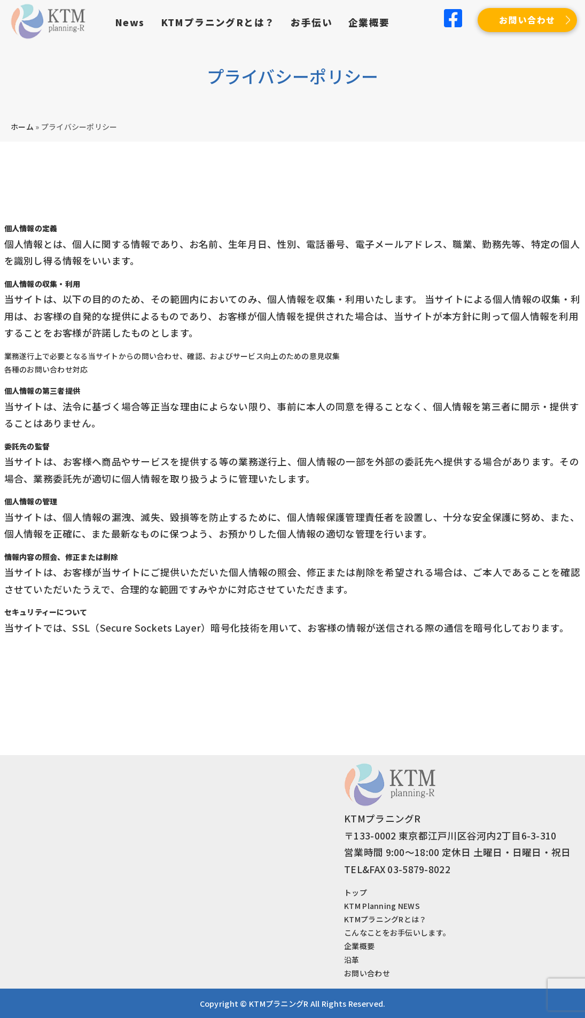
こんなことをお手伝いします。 (397, 932)
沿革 (352, 959)
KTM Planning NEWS (382, 905)
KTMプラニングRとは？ (218, 22)
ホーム (22, 126)
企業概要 (369, 22)
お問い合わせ (527, 19)
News (130, 22)
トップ (355, 892)
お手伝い (311, 22)
